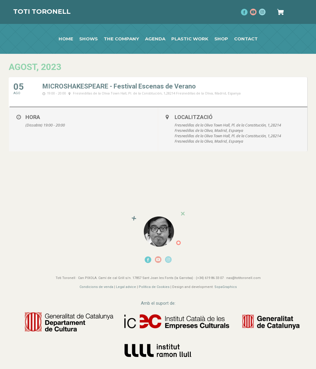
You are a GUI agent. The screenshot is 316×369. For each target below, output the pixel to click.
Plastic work (189, 39)
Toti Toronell (42, 11)
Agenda (155, 39)
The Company (121, 39)
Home (66, 39)
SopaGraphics (225, 287)
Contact (246, 39)
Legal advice (126, 287)
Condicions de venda (96, 287)
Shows (88, 39)
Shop (221, 39)
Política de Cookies (154, 287)
